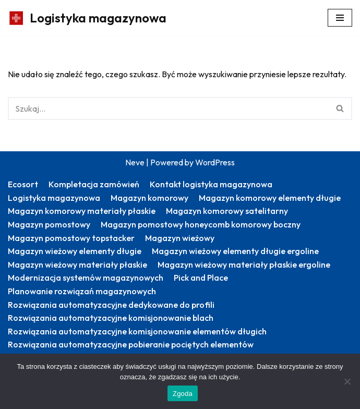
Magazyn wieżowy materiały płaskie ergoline (244, 264)
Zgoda (183, 394)
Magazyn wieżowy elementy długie (74, 251)
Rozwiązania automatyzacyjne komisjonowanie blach (110, 317)
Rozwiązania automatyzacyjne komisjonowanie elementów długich (137, 331)
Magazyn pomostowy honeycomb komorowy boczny (201, 224)
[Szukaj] (168, 108)
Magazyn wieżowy (179, 238)
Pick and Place (201, 277)
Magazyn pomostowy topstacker (71, 238)
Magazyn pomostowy (49, 224)
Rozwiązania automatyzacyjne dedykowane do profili (111, 304)
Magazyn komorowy (149, 198)
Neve (135, 162)
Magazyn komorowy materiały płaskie (81, 211)
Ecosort (23, 184)
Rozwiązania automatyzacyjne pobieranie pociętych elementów (131, 344)
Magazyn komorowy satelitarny (227, 211)
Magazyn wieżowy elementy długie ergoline (235, 251)
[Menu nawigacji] (340, 18)
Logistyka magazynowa (54, 198)
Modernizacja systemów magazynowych (85, 277)
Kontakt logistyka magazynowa (211, 184)
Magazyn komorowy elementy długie (270, 198)
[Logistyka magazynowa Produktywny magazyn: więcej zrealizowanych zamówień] (87, 18)
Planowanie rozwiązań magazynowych (82, 291)
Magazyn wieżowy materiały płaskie (77, 264)
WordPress (215, 162)
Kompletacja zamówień (94, 184)
